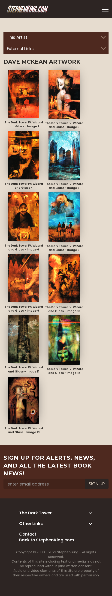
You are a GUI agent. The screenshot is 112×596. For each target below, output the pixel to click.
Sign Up (97, 484)
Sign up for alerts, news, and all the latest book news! (49, 465)
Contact (27, 534)
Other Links (55, 523)
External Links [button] (56, 48)
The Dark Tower (55, 513)
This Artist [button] (56, 37)
